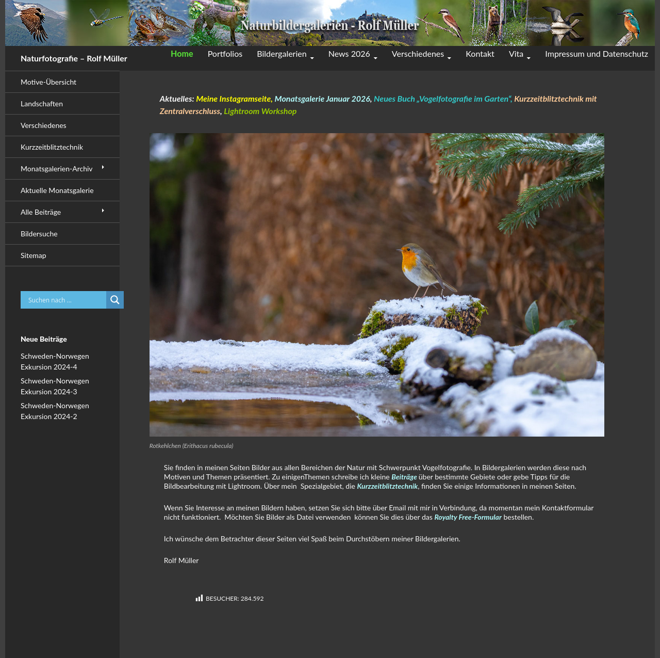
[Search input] (66, 300)
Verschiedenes (418, 53)
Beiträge (405, 476)
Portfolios (225, 53)
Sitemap (33, 255)
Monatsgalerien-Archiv (57, 168)
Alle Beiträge (41, 211)
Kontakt (480, 53)
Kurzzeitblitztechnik (387, 486)
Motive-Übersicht (48, 81)
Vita (516, 53)
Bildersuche (39, 233)
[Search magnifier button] (115, 300)
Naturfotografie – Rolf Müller (74, 58)
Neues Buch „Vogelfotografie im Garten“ (442, 98)
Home (182, 53)
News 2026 (349, 53)
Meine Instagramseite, (234, 98)
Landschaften (42, 103)
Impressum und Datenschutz (596, 53)
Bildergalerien (281, 53)
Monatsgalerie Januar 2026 (322, 98)
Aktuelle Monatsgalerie (57, 190)
